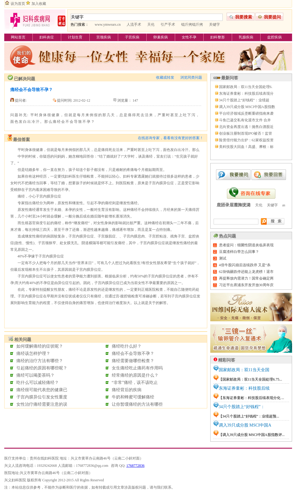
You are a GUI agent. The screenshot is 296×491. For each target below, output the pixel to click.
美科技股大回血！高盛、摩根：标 (246, 147)
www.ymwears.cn (108, 24)
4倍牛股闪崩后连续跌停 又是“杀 (245, 265)
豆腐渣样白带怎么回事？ (239, 252)
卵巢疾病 (160, 37)
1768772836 (135, 465)
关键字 (214, 24)
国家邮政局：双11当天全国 (244, 370)
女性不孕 (189, 37)
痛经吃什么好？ (126, 346)
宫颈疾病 (103, 37)
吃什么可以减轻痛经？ (37, 382)
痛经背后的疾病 (126, 390)
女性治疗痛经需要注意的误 (41, 404)
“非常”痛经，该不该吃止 (135, 382)
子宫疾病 (132, 37)
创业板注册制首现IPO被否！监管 (245, 133)
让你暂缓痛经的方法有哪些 (137, 404)
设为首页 (18, 4)
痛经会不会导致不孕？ (133, 353)
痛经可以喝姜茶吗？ (35, 375)
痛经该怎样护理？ (33, 353)
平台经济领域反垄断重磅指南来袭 (246, 113)
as (283, 205)
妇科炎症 (46, 37)
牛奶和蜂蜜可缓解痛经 (133, 397)
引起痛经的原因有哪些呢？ (41, 368)
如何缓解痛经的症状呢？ (39, 346)
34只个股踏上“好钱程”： (242, 406)
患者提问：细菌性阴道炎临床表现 (246, 245)
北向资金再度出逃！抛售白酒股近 (246, 127)
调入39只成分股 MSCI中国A (245, 425)
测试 (222, 258)
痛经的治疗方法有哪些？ (39, 360)
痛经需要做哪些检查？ (133, 360)
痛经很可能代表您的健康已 (41, 390)
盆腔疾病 (274, 37)
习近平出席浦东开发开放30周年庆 (246, 285)
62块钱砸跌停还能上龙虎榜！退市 (246, 272)
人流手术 (134, 24)
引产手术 (168, 24)
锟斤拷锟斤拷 (192, 24)
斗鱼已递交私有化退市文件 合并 (245, 120)
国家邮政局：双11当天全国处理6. (246, 87)
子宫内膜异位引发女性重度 (41, 397)
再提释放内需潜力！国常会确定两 (246, 278)
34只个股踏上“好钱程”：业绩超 (244, 100)
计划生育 (75, 37)
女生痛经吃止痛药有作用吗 (137, 368)
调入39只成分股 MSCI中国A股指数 (247, 107)
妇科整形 (217, 37)
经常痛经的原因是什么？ (135, 375)
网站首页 (18, 37)
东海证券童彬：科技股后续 (244, 388)
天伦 (151, 24)
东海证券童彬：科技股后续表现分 (246, 93)
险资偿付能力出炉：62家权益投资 (246, 140)
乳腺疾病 (246, 37)
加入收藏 (39, 4)
